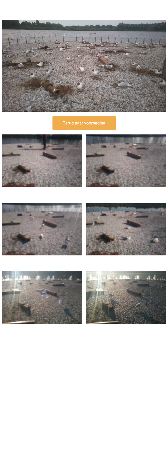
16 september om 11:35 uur (42, 259)
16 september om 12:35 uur (126, 190)
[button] (84, 123)
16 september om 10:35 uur (126, 259)
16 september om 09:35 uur (42, 327)
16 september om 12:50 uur (42, 190)
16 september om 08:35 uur (126, 327)
